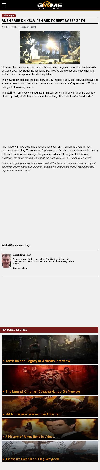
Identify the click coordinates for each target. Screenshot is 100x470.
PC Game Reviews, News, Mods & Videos (50, 5)
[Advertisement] (50, 301)
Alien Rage (24, 245)
